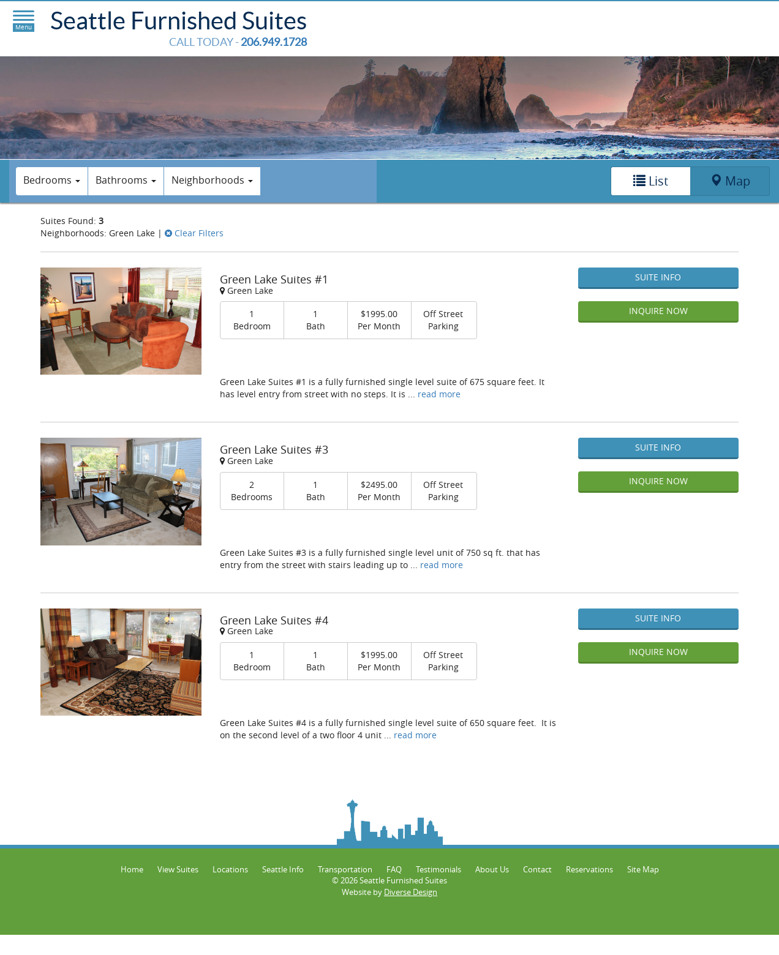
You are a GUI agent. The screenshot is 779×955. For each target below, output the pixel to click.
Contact (537, 869)
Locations (230, 869)
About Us (492, 869)
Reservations (589, 869)
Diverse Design (410, 891)
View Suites (177, 869)
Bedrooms (51, 180)
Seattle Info (283, 869)
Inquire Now (658, 310)
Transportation (345, 869)
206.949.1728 (274, 42)
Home (132, 869)
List (650, 181)
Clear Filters (194, 233)
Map (730, 181)
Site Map (643, 869)
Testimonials (438, 869)
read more (439, 394)
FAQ (394, 869)
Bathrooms (126, 180)
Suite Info (658, 277)
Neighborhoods (212, 180)
